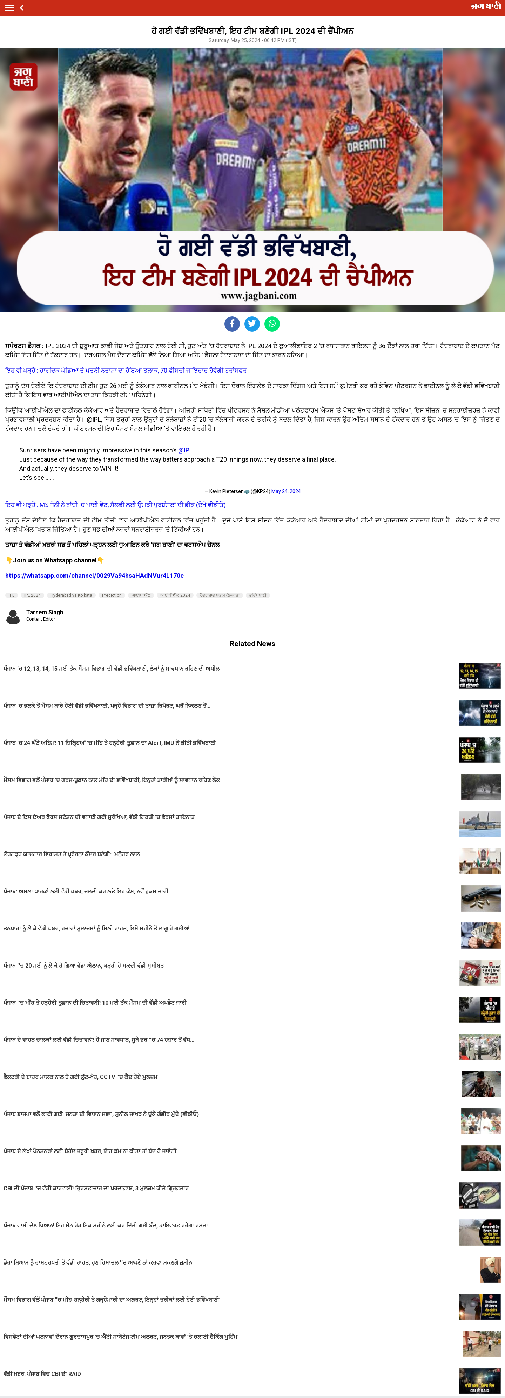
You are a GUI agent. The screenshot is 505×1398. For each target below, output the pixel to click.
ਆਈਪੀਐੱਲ (141, 595)
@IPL (185, 450)
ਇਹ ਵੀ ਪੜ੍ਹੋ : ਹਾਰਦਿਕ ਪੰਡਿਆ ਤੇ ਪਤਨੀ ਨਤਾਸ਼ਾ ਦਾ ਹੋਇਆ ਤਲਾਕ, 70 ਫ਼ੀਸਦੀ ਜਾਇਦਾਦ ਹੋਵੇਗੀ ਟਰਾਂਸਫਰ (126, 370)
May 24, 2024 (286, 491)
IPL (11, 595)
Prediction (112, 595)
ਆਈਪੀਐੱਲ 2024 (175, 595)
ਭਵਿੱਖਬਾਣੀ (258, 595)
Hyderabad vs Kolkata (71, 595)
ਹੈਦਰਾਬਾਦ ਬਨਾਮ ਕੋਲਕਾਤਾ (220, 595)
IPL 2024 (32, 595)
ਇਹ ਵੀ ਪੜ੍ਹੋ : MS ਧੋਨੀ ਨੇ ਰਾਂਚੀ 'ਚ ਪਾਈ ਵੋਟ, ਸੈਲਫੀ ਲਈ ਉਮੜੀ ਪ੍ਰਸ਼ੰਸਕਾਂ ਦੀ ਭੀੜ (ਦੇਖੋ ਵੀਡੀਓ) (115, 504)
